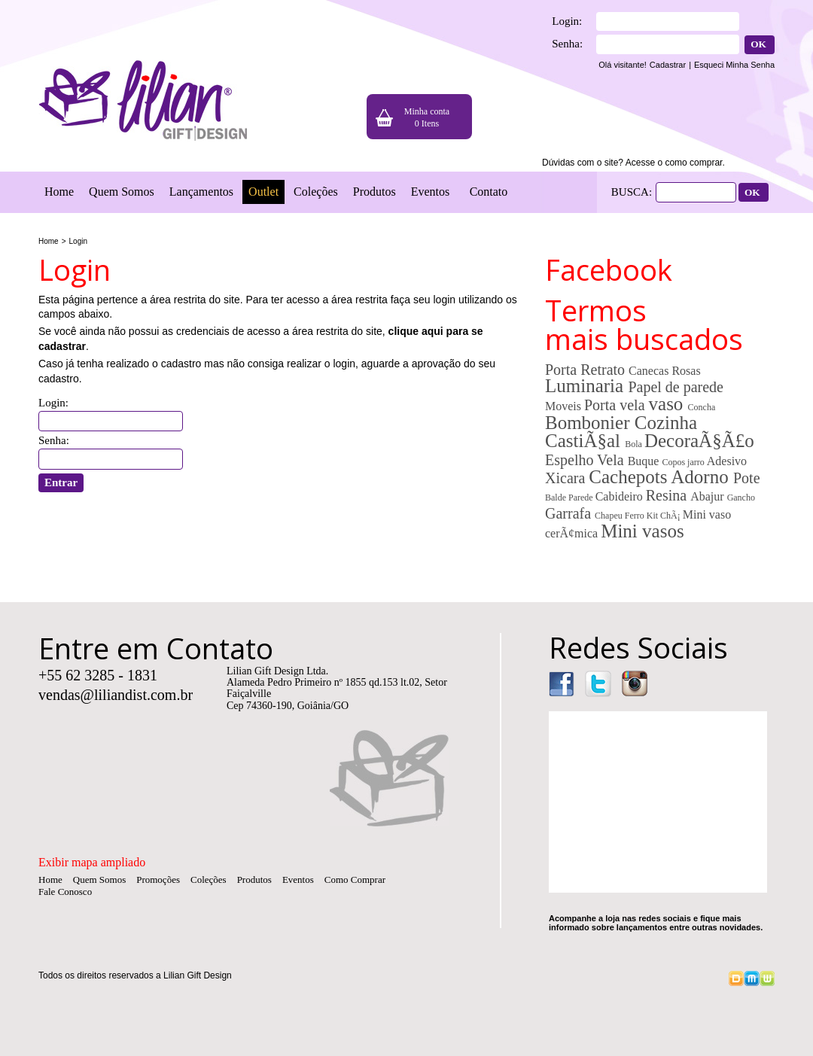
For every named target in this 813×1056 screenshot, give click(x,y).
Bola (634, 444)
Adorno (702, 477)
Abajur (708, 496)
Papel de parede (675, 387)
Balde (556, 497)
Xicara (567, 478)
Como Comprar (354, 879)
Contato (489, 191)
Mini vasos (642, 531)
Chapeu (610, 515)
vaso (668, 404)
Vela (612, 460)
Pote (746, 478)
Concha (702, 407)
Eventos (430, 191)
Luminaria (586, 386)
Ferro (636, 515)
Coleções (316, 191)
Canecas (650, 370)
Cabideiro (620, 496)
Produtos (374, 191)
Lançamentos (201, 191)
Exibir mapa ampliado (91, 862)
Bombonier (590, 422)
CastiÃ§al (585, 441)
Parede (581, 497)
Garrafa (570, 513)
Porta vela (616, 405)
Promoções (158, 879)
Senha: (567, 44)
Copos (674, 462)
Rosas (685, 370)
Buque (645, 461)
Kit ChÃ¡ (665, 515)
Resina (668, 495)
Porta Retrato (587, 369)
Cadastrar (668, 64)
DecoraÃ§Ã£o (699, 441)
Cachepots (630, 477)
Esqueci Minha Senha (734, 64)
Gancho (741, 497)
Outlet (263, 191)
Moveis (564, 406)
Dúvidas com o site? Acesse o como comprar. (633, 162)
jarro (697, 462)
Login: (567, 21)
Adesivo (727, 461)
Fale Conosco (65, 891)
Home (59, 191)
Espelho (571, 460)
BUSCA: (631, 192)
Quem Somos (121, 191)
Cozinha (666, 422)
